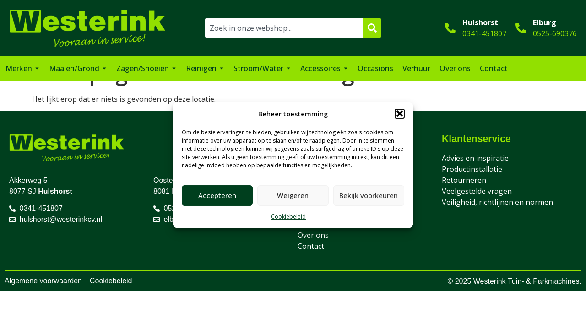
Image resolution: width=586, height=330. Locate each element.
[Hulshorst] (450, 28)
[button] (399, 113)
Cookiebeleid (288, 216)
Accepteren (217, 195)
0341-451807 (484, 33)
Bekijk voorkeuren (368, 195)
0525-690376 (555, 33)
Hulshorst (480, 22)
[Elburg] (520, 28)
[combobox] (284, 28)
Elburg (544, 22)
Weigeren (293, 195)
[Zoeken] (372, 28)
